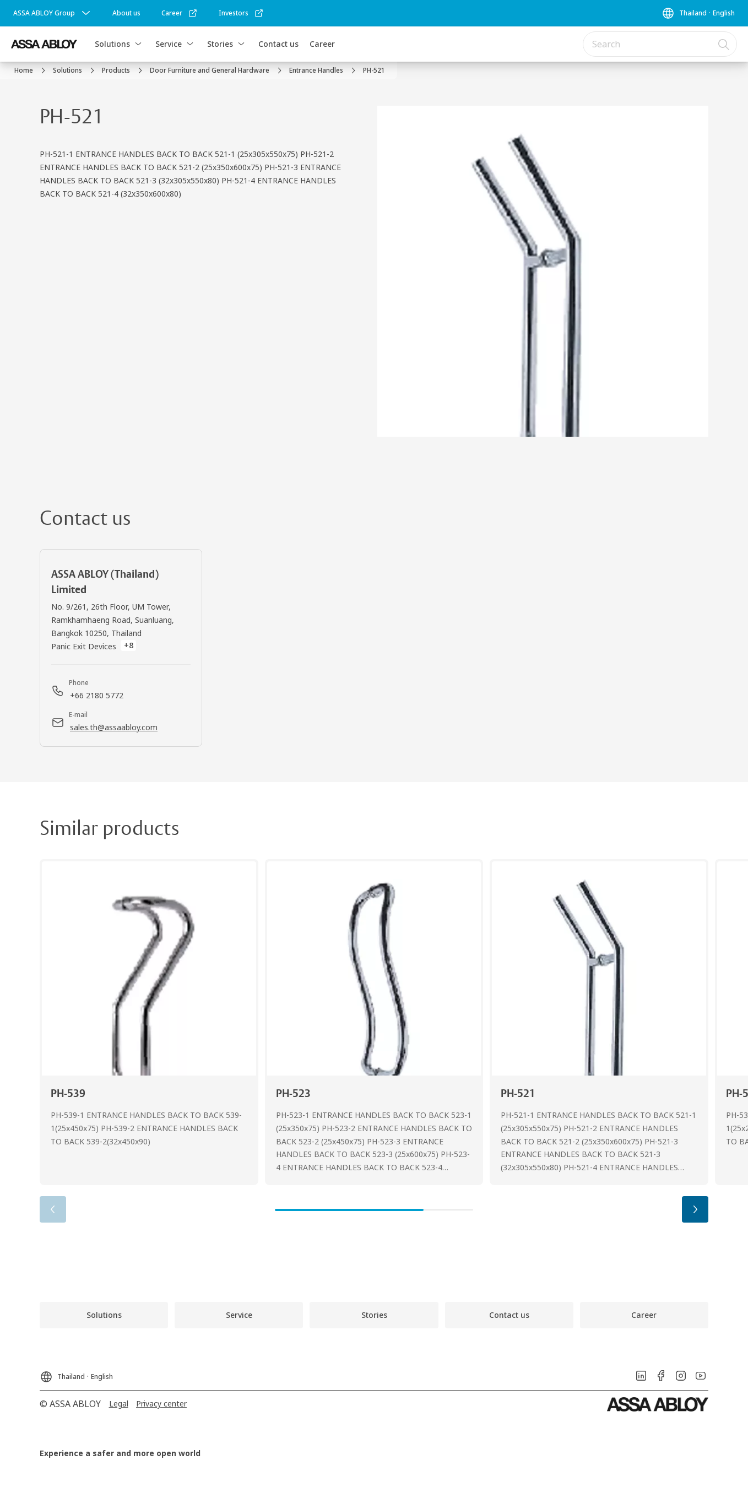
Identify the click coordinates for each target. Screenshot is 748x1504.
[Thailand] (698, 13)
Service (168, 44)
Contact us (278, 44)
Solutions (112, 44)
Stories (220, 44)
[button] (138, 44)
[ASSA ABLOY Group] (53, 13)
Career (322, 44)
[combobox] (660, 44)
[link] (126, 13)
